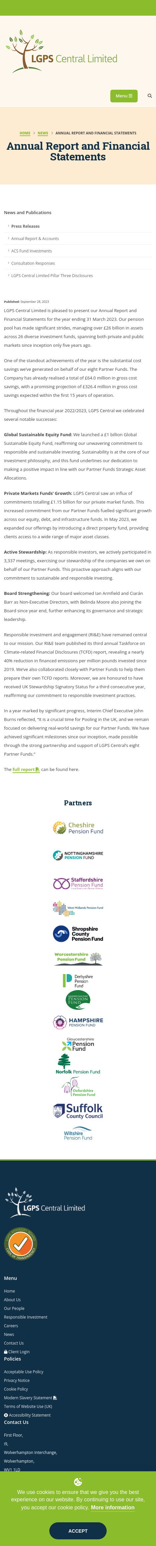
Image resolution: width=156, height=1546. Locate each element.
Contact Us (14, 1343)
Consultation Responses (33, 263)
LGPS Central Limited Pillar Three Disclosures (52, 275)
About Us (12, 1299)
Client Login (19, 1351)
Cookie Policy (16, 1389)
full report (26, 769)
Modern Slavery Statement (30, 1397)
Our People (14, 1308)
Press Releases (25, 226)
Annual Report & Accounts (35, 238)
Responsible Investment (25, 1317)
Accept (78, 1531)
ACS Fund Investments (31, 250)
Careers (11, 1325)
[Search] (150, 96)
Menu (124, 96)
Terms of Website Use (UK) (28, 1406)
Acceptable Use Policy (23, 1371)
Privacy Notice (17, 1380)
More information (113, 1507)
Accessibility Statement (29, 1415)
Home (9, 1291)
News (9, 1334)
